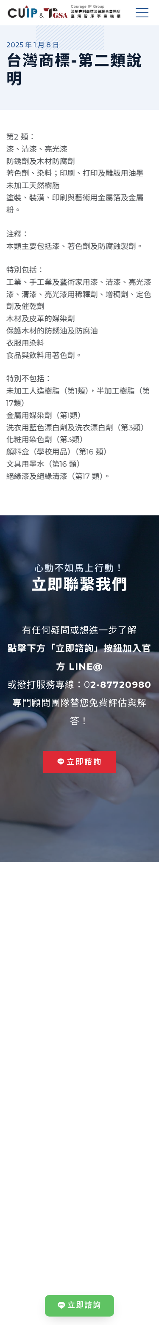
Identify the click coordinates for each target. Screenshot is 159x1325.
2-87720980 (120, 684)
